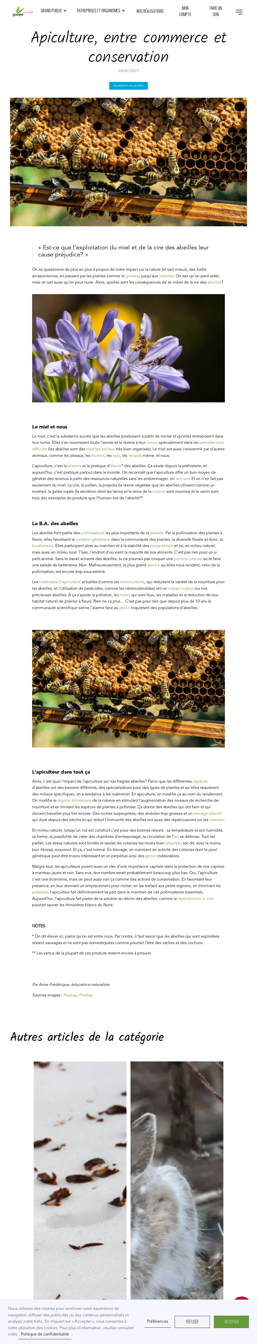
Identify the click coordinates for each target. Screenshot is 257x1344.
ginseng (132, 276)
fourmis (97, 456)
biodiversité (42, 546)
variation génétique (92, 540)
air (176, 837)
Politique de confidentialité (45, 1334)
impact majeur (181, 589)
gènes (151, 856)
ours (116, 456)
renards (134, 456)
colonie (158, 492)
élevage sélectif (207, 814)
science (74, 466)
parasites (40, 892)
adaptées (174, 843)
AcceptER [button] (231, 1322)
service (154, 565)
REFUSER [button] (192, 1322)
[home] (23, 11)
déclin (125, 608)
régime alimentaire (74, 801)
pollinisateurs (92, 533)
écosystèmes (161, 546)
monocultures (132, 582)
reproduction (196, 899)
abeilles (214, 283)
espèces (200, 782)
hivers (125, 595)
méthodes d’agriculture (60, 582)
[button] (54, 11)
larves (152, 443)
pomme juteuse (187, 559)
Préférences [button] (157, 1322)
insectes (166, 276)
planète (156, 533)
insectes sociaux (100, 449)
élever (115, 466)
